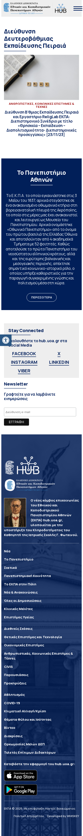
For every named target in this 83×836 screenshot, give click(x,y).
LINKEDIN (59, 362)
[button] (6, 340)
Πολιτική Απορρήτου (29, 816)
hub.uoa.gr (64, 764)
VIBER (24, 371)
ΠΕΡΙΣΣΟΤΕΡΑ (41, 297)
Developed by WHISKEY (63, 816)
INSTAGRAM (24, 362)
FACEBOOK (24, 353)
